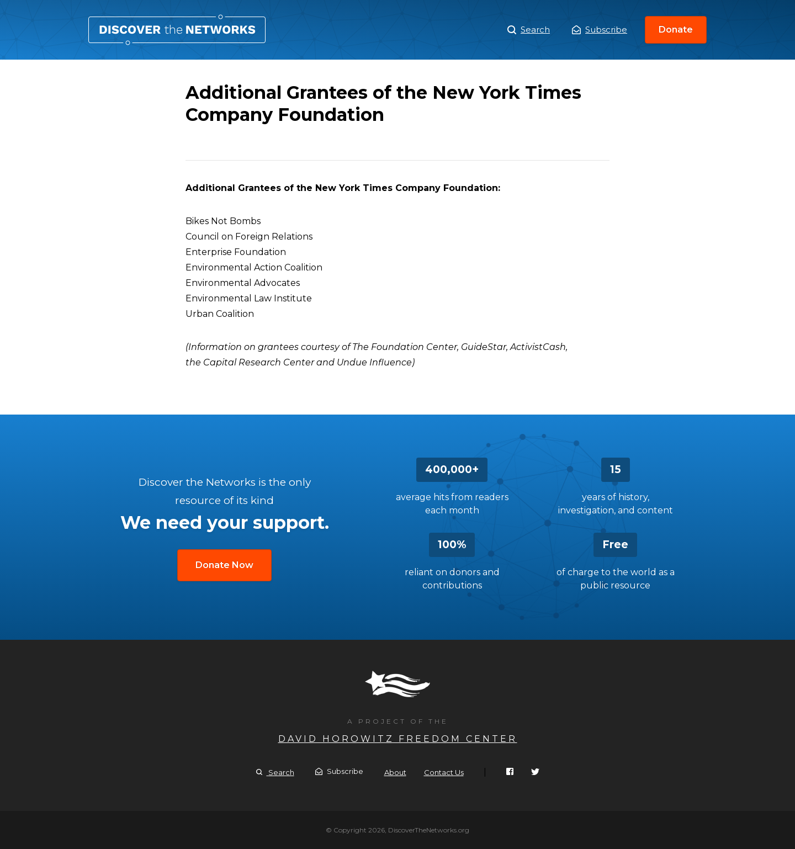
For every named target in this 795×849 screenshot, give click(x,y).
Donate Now (224, 565)
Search (528, 30)
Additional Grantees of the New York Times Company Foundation (177, 29)
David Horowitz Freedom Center (397, 739)
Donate (676, 29)
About (395, 772)
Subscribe (599, 29)
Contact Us (444, 772)
